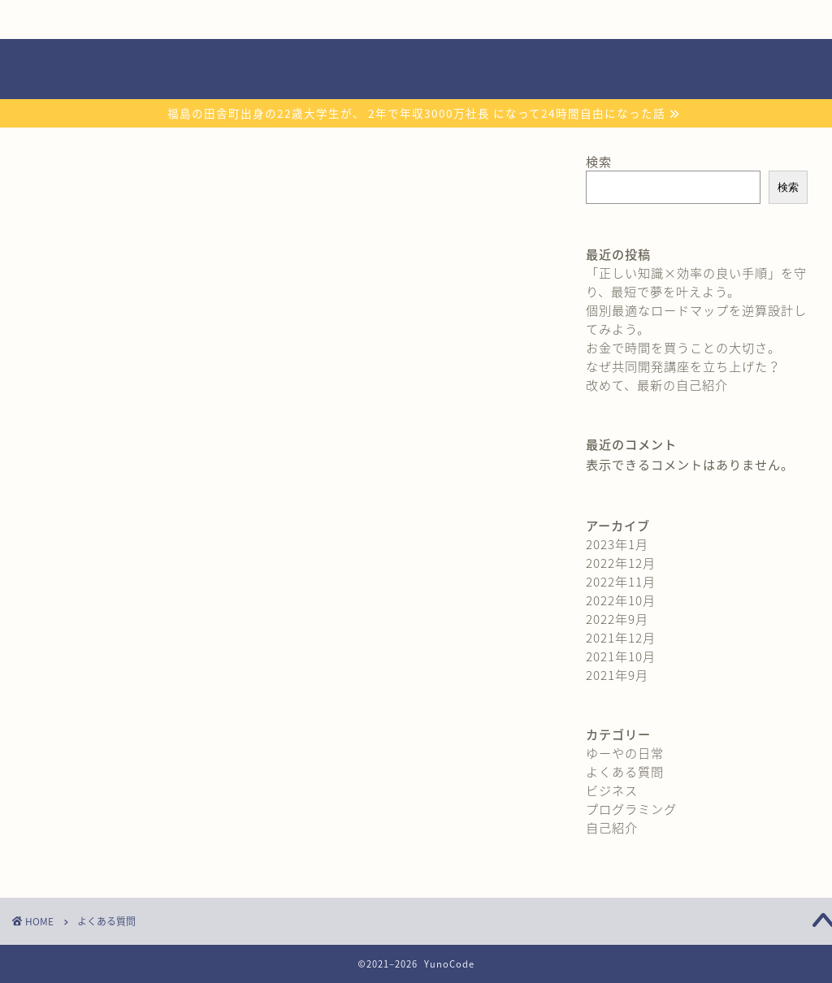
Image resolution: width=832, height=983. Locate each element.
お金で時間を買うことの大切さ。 (683, 347)
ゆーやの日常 (625, 752)
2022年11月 (621, 581)
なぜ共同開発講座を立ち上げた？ (683, 366)
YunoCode (416, 69)
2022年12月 (621, 562)
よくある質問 (578, 19)
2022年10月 (621, 600)
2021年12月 (621, 637)
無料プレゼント (257, 19)
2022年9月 (617, 618)
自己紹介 (96, 19)
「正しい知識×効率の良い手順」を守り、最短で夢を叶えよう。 (696, 282)
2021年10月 (621, 656)
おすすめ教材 (418, 19)
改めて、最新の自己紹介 (657, 384)
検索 (599, 161)
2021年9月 (617, 674)
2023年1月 (617, 544)
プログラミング (631, 808)
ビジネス (612, 790)
